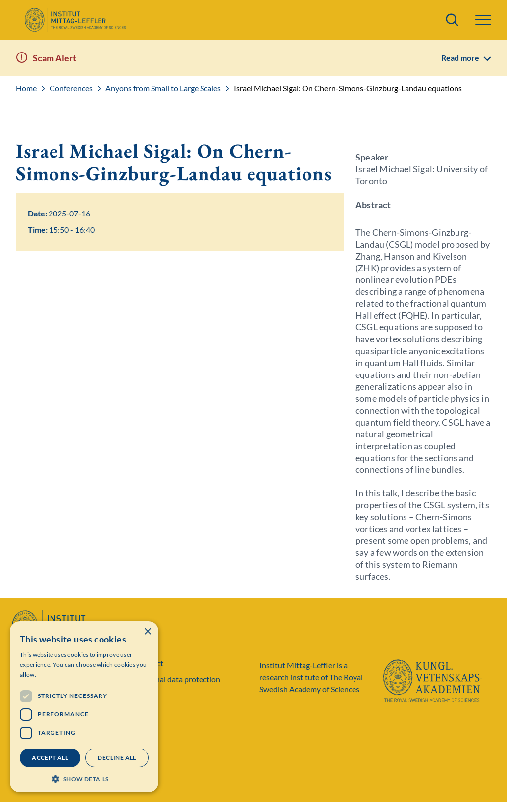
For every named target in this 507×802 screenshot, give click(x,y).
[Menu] (483, 20)
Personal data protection (178, 679)
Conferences (71, 88)
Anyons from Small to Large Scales (163, 88)
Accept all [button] (50, 757)
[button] (84, 778)
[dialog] (84, 706)
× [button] (147, 632)
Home (26, 88)
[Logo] (75, 20)
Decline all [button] (117, 757)
